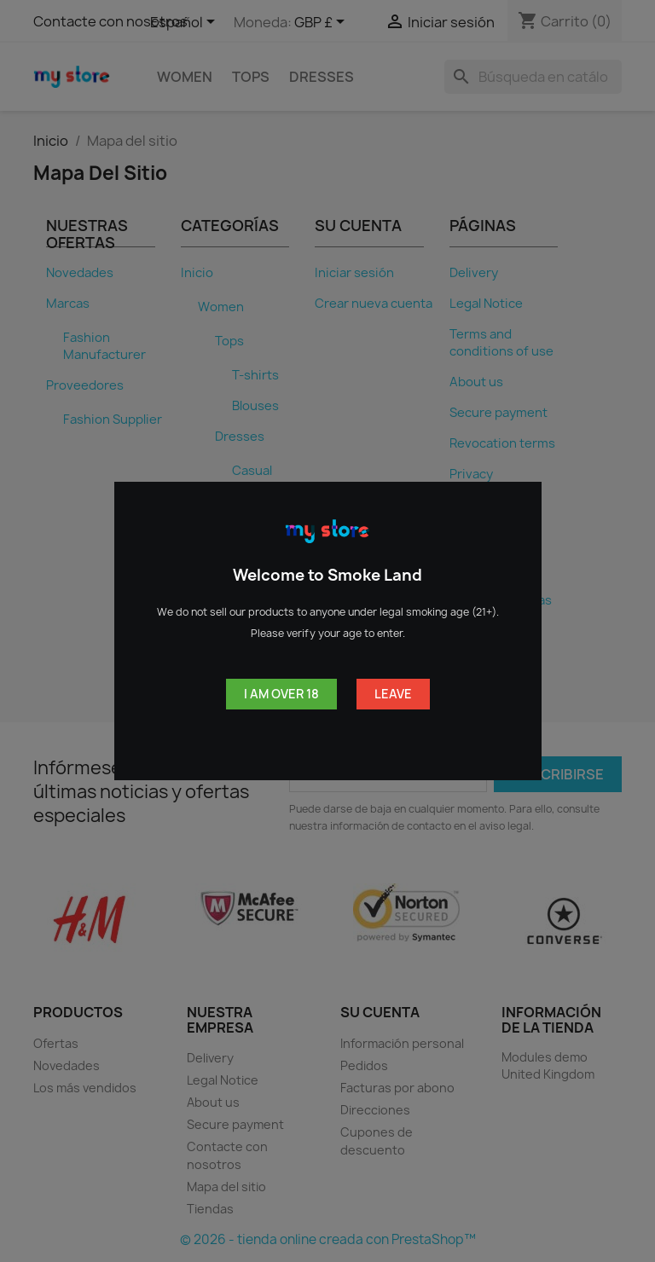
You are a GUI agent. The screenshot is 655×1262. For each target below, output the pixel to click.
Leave (393, 694)
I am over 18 (281, 694)
